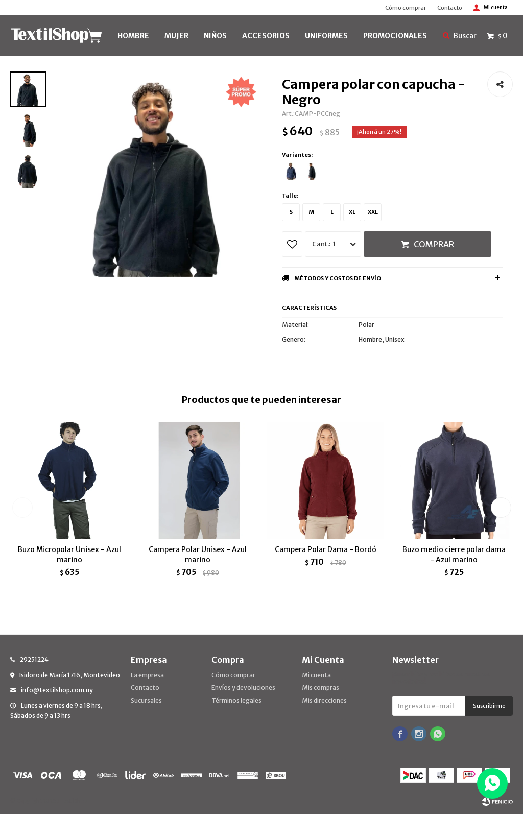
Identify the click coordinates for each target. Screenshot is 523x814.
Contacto (449, 7)
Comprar (434, 244)
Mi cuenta (316, 675)
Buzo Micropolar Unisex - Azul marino (69, 554)
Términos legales (236, 700)
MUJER (176, 35)
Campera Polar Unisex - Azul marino (198, 554)
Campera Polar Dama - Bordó (325, 549)
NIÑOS (215, 35)
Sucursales (146, 700)
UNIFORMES (326, 35)
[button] (501, 507)
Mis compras (320, 687)
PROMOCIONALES (395, 35)
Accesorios (266, 35)
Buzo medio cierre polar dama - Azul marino (454, 554)
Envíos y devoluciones (243, 687)
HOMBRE (133, 35)
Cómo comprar (405, 7)
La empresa (147, 675)
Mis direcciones (324, 700)
